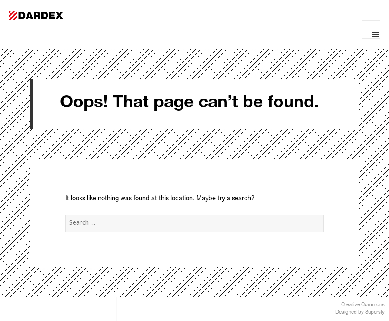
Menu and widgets (371, 29)
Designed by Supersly (360, 312)
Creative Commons (363, 305)
